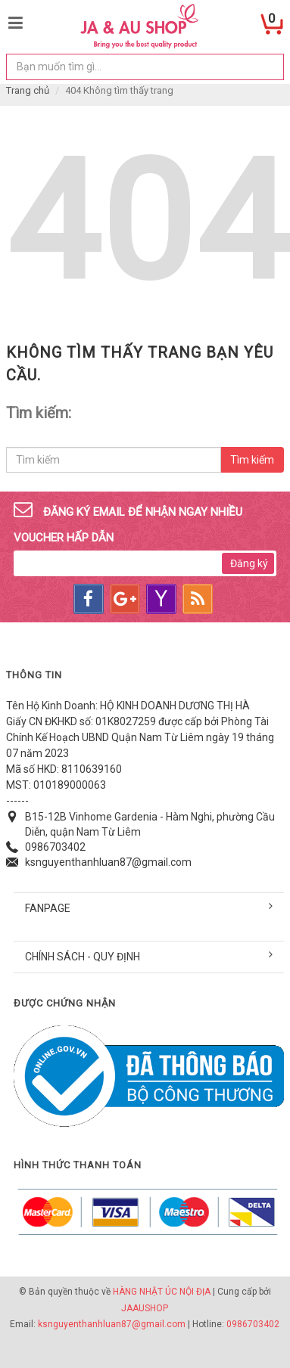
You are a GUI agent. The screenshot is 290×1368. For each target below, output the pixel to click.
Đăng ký (249, 563)
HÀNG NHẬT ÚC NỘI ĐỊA (161, 1291)
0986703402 (55, 847)
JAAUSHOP (144, 1308)
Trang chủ (27, 90)
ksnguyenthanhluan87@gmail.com (108, 862)
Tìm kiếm (252, 460)
